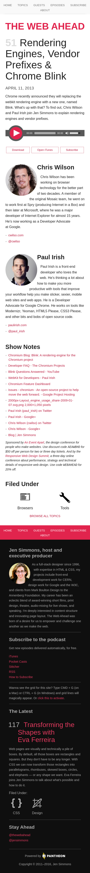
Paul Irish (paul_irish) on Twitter (30, 410)
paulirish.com (17, 325)
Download (18, 149)
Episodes (57, 5)
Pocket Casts (18, 661)
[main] (45, 276)
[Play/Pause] (15, 133)
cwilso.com (15, 235)
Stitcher (14, 666)
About (45, 10)
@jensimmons (18, 840)
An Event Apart (34, 442)
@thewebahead (19, 835)
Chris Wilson (55, 167)
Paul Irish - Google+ (22, 417)
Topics (23, 5)
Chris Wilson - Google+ (24, 429)
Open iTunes (45, 149)
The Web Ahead (45, 26)
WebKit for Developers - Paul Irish (31, 378)
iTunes (13, 656)
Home (8, 5)
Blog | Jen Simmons (22, 435)
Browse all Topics (45, 516)
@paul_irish (16, 331)
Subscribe (78, 5)
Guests (39, 5)
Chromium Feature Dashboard (29, 384)
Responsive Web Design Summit (27, 456)
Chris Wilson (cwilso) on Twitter (29, 423)
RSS (12, 671)
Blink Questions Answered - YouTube (33, 371)
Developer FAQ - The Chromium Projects (36, 365)
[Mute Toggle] (67, 133)
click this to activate (51, 698)
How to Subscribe (21, 677)
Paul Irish (51, 257)
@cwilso (14, 241)
